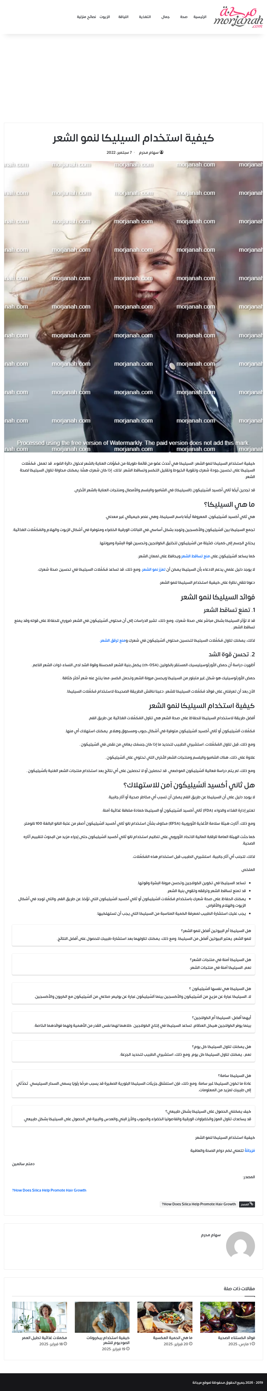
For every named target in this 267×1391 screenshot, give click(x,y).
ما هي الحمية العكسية (172, 1337)
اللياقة (123, 17)
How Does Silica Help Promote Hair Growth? (199, 1204)
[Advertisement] (133, 78)
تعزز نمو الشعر (154, 569)
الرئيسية (200, 17)
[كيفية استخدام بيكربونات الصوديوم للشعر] (102, 1316)
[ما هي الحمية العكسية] (164, 1316)
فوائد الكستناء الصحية (236, 1337)
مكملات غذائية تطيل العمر (44, 1337)
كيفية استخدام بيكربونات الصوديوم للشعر (108, 1339)
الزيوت (105, 17)
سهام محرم (149, 152)
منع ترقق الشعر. (112, 640)
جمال (165, 17)
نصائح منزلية (86, 17)
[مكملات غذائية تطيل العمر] (39, 1316)
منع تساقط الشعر (195, 556)
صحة (184, 17)
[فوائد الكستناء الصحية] (227, 1316)
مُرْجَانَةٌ (249, 1150)
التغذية (145, 17)
